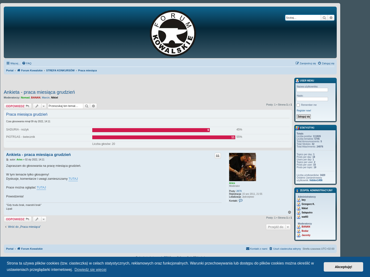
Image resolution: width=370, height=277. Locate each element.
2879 (239, 191)
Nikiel (54, 97)
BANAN (36, 97)
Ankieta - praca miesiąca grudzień (39, 92)
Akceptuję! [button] (343, 267)
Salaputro (307, 212)
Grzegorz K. (308, 204)
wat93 (305, 217)
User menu (304, 81)
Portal (9, 70)
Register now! (304, 110)
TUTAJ (73, 178)
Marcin (46, 97)
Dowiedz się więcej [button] (90, 270)
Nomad (25, 97)
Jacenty (306, 235)
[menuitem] (26, 63)
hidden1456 (316, 180)
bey (304, 200)
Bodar (305, 231)
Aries (232, 183)
